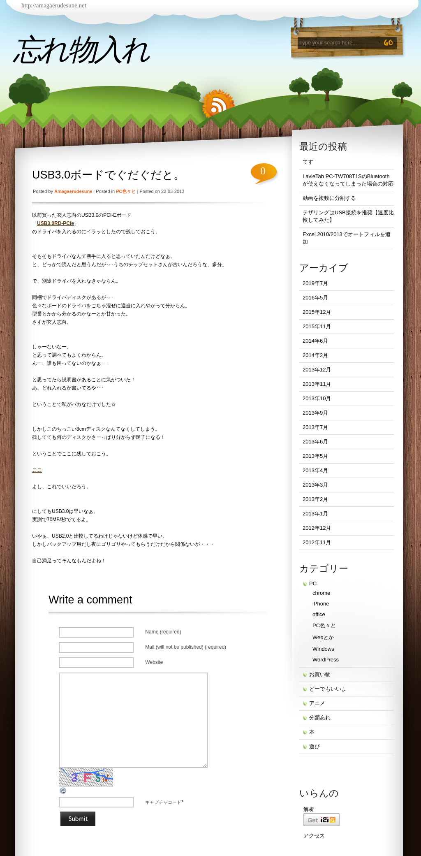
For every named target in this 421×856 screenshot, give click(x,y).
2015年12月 (317, 312)
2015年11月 (317, 326)
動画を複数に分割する (329, 198)
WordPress (325, 659)
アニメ (317, 703)
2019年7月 (315, 283)
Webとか (323, 637)
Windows (323, 649)
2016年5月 (315, 298)
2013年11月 (317, 384)
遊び (314, 746)
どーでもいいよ (328, 689)
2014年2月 (315, 355)
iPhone (320, 604)
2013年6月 (315, 441)
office (318, 614)
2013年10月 (317, 398)
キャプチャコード (163, 802)
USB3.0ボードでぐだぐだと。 (108, 175)
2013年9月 (315, 413)
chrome (321, 593)
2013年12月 (317, 370)
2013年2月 (315, 499)
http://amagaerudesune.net (53, 5)
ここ (37, 470)
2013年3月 (315, 485)
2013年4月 (315, 470)
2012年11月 (317, 542)
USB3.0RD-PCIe (55, 223)
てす (308, 162)
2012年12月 (317, 528)
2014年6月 (315, 341)
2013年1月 (315, 513)
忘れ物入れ (80, 50)
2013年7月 (315, 427)
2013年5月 (315, 456)
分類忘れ (320, 717)
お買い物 (320, 674)
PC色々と (126, 191)
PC (313, 583)
